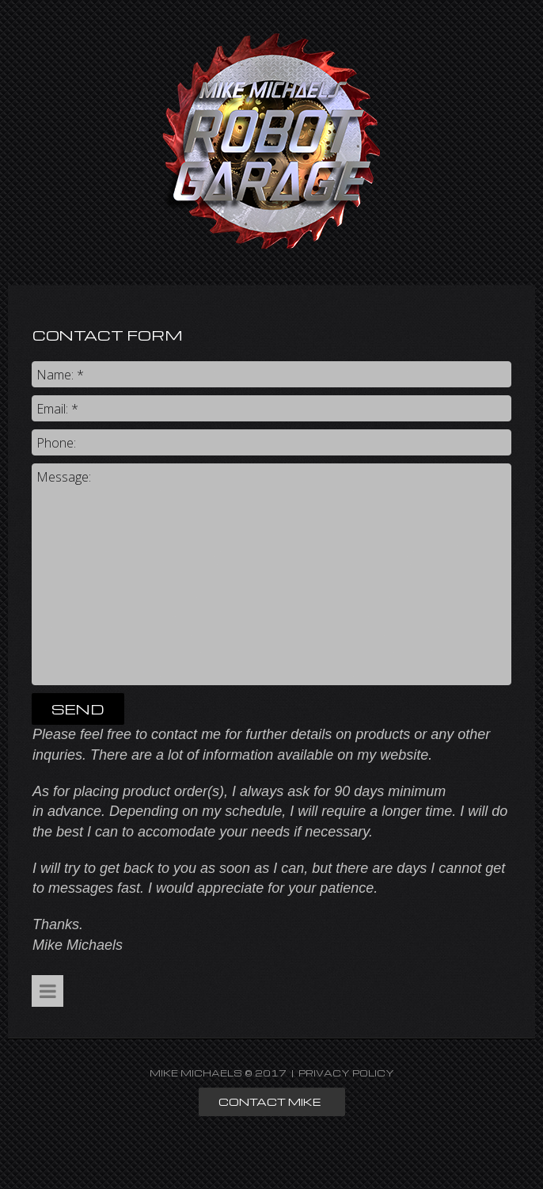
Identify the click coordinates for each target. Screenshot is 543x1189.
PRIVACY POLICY (346, 1073)
